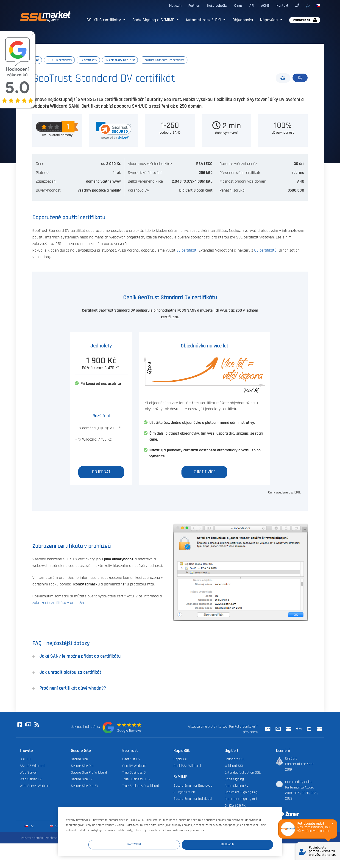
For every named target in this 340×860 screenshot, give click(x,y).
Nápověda (269, 20)
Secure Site (79, 759)
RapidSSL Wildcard (187, 766)
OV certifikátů (265, 250)
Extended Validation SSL (243, 772)
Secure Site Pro (82, 766)
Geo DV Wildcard (134, 766)
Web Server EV (31, 779)
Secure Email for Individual (192, 799)
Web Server (28, 772)
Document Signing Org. (241, 792)
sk (54, 826)
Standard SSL (235, 759)
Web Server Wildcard (35, 786)
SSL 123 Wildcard (32, 766)
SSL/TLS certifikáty (104, 20)
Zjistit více (204, 472)
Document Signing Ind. (241, 799)
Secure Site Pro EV (84, 786)
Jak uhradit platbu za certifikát (66, 672)
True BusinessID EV (136, 779)
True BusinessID (134, 772)
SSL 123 (25, 759)
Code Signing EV (236, 786)
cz (29, 826)
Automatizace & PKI (204, 20)
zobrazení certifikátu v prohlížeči (59, 603)
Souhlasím (245, 844)
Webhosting (53, 838)
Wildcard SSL (234, 766)
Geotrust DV (131, 759)
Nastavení (188, 844)
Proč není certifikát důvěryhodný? (69, 688)
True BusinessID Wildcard (140, 786)
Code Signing (234, 779)
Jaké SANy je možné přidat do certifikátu (76, 657)
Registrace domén (31, 838)
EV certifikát (186, 250)
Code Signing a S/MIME (153, 20)
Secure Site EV (81, 779)
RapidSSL (180, 759)
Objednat (300, 78)
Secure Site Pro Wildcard (89, 772)
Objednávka (242, 20)
